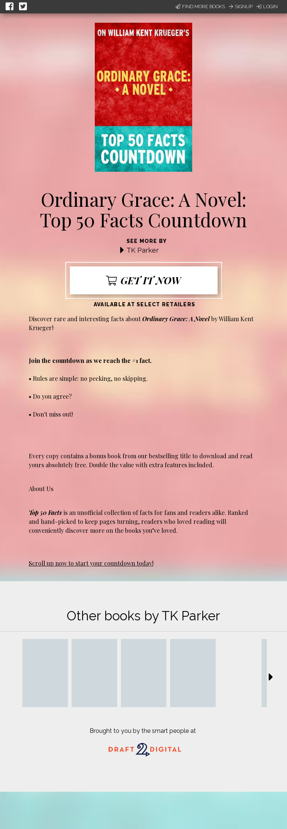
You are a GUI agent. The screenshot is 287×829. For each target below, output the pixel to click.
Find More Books (200, 6)
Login (267, 6)
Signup (241, 6)
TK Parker (143, 250)
